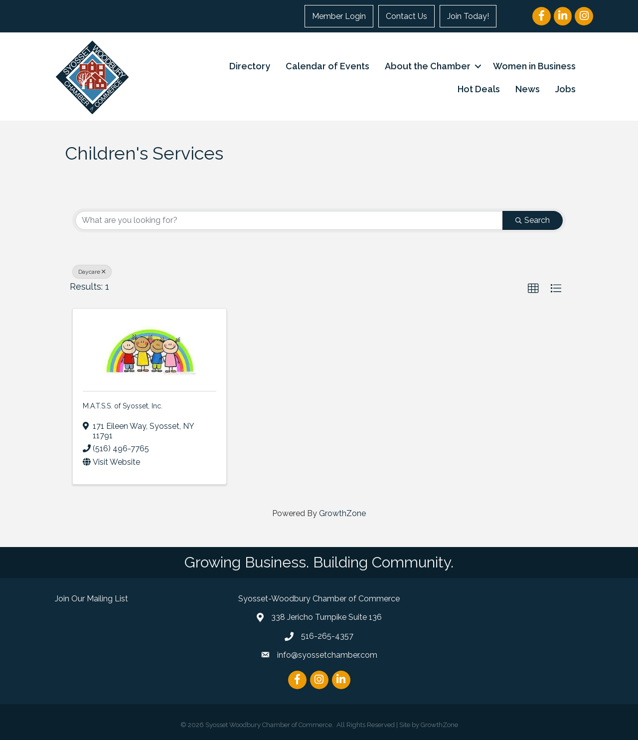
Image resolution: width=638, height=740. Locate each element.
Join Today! (468, 16)
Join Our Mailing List (91, 598)
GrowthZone (342, 513)
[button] (533, 289)
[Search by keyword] (289, 220)
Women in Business (534, 66)
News (527, 89)
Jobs (565, 89)
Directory (249, 66)
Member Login (339, 16)
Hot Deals (479, 89)
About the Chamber (428, 66)
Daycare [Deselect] (92, 271)
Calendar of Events (327, 66)
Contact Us (406, 16)
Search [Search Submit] (532, 220)
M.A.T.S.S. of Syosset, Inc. (122, 406)
